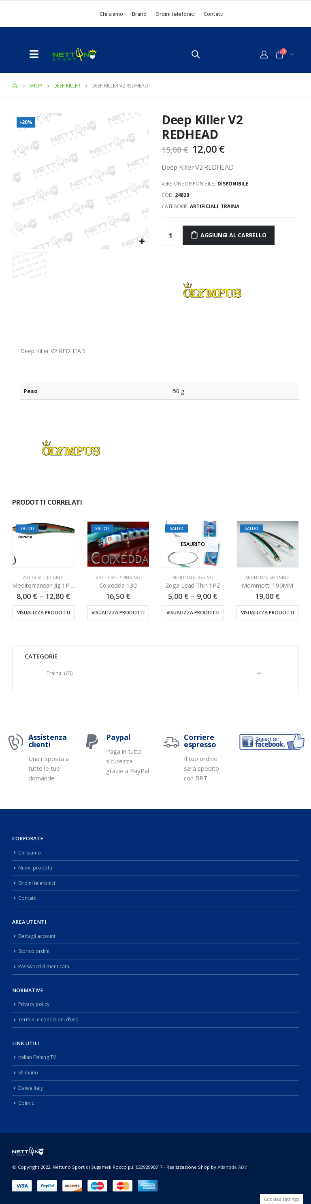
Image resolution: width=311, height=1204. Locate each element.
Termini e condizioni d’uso (50, 1019)
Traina (230, 206)
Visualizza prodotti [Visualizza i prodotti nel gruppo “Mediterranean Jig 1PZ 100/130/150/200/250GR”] (43, 612)
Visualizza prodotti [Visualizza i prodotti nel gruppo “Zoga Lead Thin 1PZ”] (192, 612)
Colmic (26, 1103)
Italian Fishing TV (38, 1057)
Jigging (55, 577)
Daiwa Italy (30, 1087)
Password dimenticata (45, 966)
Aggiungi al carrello (233, 235)
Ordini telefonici (175, 13)
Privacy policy (34, 1004)
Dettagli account (37, 936)
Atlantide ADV (232, 1167)
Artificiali (204, 206)
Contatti (214, 13)
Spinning (130, 577)
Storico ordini (34, 951)
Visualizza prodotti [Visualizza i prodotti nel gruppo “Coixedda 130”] (118, 612)
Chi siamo (111, 13)
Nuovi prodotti (35, 867)
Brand (139, 13)
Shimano (29, 1072)
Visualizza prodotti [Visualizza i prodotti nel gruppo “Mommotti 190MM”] (267, 612)
